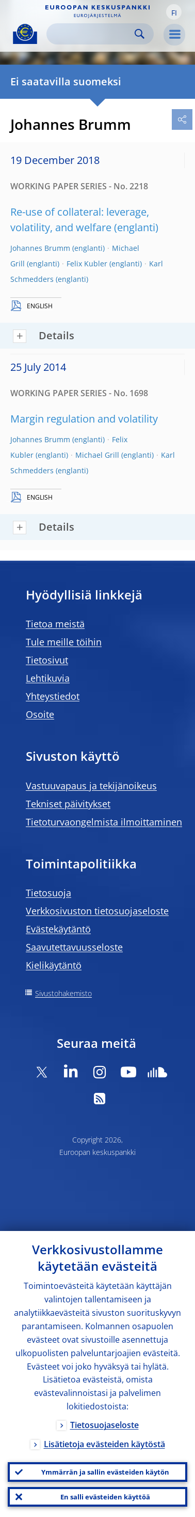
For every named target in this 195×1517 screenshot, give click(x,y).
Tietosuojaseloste (104, 1425)
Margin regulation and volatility (84, 419)
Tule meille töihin (64, 642)
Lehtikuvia (48, 678)
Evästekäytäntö (58, 929)
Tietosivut (47, 660)
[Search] (92, 34)
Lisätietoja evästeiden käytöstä (104, 1444)
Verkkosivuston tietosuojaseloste (97, 911)
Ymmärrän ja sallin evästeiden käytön (105, 1472)
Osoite (40, 714)
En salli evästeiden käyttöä (105, 1496)
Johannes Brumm (40, 248)
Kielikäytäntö (54, 965)
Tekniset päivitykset (68, 804)
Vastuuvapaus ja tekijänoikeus (91, 785)
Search (139, 34)
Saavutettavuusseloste (74, 947)
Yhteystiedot (52, 696)
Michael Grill (97, 455)
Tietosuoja (48, 893)
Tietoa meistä (55, 624)
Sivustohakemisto (63, 993)
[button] (174, 12)
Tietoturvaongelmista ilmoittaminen (104, 822)
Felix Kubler (87, 263)
